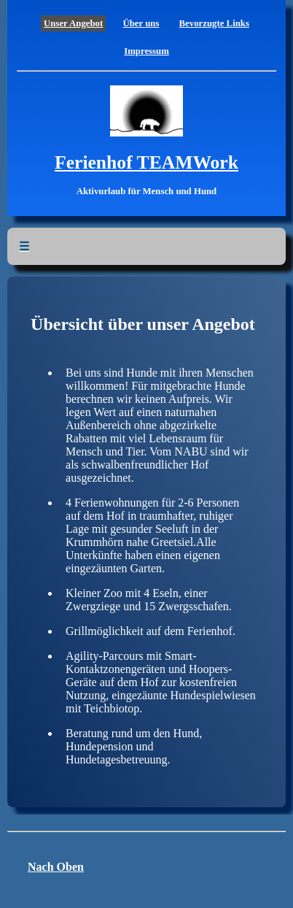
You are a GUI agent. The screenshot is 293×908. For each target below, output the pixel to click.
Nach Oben (56, 867)
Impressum (146, 51)
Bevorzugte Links (214, 23)
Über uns (140, 23)
